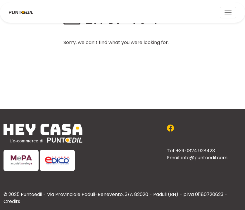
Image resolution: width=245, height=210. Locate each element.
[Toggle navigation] (228, 12)
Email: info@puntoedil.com (197, 158)
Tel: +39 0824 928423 (191, 151)
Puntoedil (31, 195)
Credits (12, 202)
